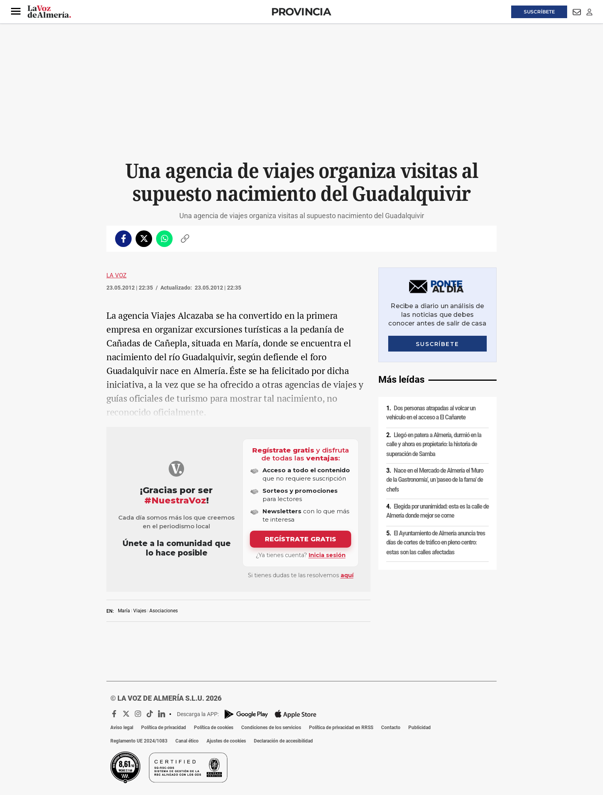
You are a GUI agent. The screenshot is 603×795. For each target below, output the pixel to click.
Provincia (301, 11)
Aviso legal (121, 727)
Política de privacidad (163, 727)
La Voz (116, 275)
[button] (15, 11)
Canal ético (187, 741)
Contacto (390, 727)
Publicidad (419, 727)
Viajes (139, 611)
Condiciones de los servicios (271, 727)
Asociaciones (163, 611)
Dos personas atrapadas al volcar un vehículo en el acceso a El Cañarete (430, 412)
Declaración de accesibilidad (283, 741)
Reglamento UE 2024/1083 (139, 741)
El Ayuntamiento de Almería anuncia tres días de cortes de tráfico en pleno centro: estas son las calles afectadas (435, 542)
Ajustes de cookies (226, 741)
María (124, 611)
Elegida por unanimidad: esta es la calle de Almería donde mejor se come (437, 511)
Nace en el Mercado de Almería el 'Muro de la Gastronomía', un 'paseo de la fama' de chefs (434, 480)
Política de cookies (213, 727)
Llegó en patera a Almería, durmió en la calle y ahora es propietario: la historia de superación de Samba (433, 444)
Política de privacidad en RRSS (341, 727)
